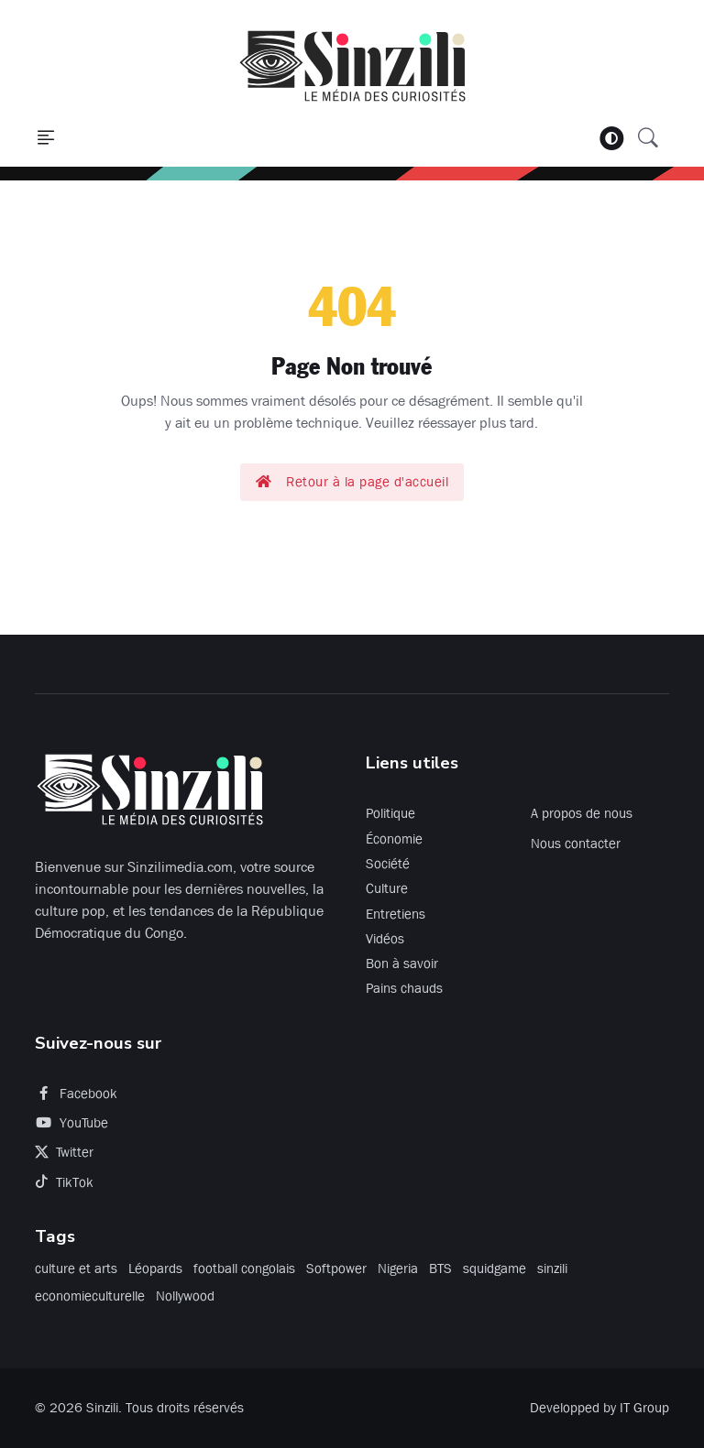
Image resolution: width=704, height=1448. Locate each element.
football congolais (244, 1268)
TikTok (64, 1182)
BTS (440, 1268)
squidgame (494, 1268)
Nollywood (185, 1296)
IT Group (644, 1408)
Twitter (64, 1152)
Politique (390, 813)
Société (388, 864)
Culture (387, 888)
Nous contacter (576, 843)
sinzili (552, 1268)
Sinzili (102, 1408)
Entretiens (395, 914)
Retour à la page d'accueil (352, 482)
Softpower (336, 1268)
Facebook (76, 1093)
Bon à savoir (402, 963)
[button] (46, 138)
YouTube (71, 1123)
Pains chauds (404, 988)
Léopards (155, 1268)
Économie (394, 839)
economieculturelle (90, 1296)
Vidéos (385, 939)
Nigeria (398, 1268)
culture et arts (76, 1268)
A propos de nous (581, 813)
